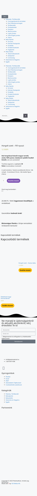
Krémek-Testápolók (14, 43)
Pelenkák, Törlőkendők (13, 19)
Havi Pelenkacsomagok (15, 23)
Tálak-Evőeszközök (13, 54)
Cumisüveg (11, 58)
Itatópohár (11, 56)
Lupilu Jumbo (12, 33)
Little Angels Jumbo (14, 35)
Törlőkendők (12, 25)
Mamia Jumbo (12, 31)
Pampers (10, 29)
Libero (10, 37)
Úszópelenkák (12, 27)
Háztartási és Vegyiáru (13, 60)
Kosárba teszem (13, 179)
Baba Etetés (9, 52)
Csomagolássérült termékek (17, 21)
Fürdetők (10, 45)
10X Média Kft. (15, 482)
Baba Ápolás (10, 39)
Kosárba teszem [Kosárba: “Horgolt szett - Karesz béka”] (25, 268)
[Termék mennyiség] (4, 179)
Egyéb (8, 62)
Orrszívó (10, 41)
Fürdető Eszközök (13, 47)
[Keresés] (25, 116)
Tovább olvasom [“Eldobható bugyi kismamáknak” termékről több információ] (7, 304)
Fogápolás (11, 50)
